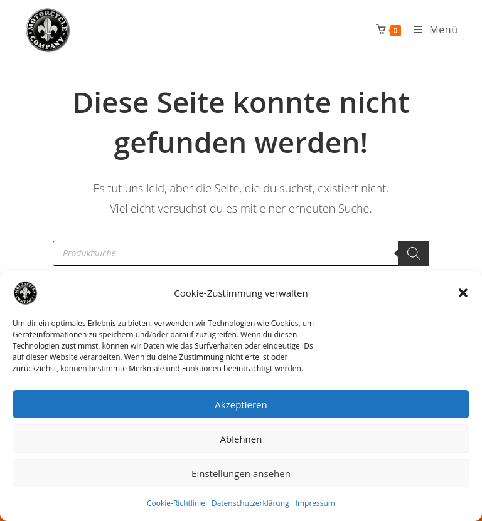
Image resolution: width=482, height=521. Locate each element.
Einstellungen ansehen (241, 473)
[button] (463, 293)
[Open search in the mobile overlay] (241, 253)
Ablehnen (241, 439)
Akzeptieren (241, 404)
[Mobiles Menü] (431, 29)
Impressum (315, 503)
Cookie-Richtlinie (176, 503)
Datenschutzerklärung (250, 503)
